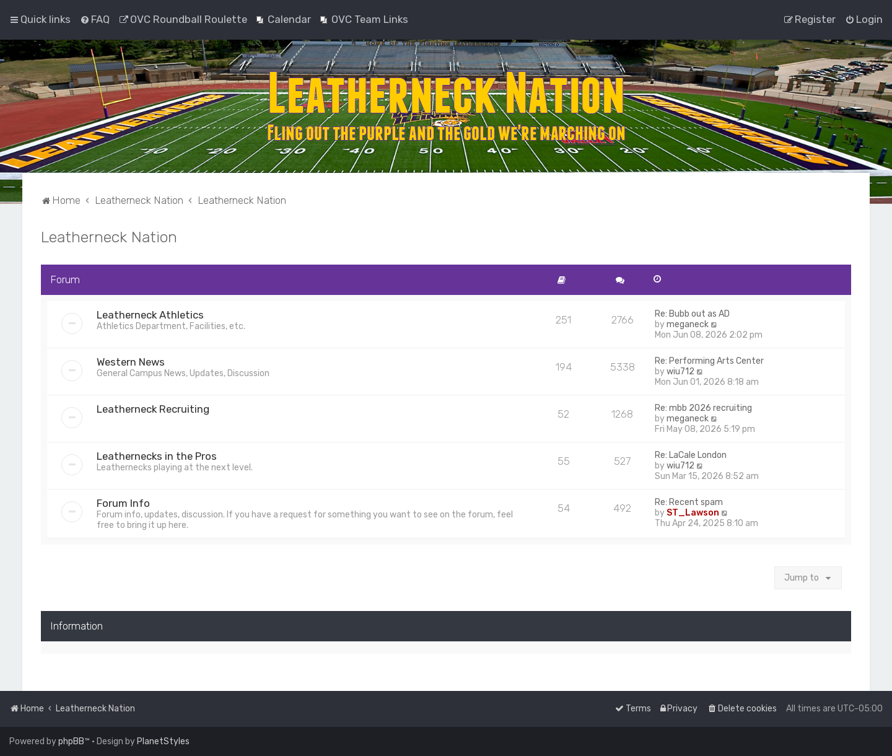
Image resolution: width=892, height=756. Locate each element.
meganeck (688, 324)
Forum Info (123, 503)
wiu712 (680, 371)
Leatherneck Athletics (150, 315)
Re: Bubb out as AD (692, 314)
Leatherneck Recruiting (153, 409)
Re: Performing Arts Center (709, 361)
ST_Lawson (693, 513)
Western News (131, 362)
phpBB (71, 741)
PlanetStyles (163, 741)
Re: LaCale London (691, 455)
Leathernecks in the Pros (157, 456)
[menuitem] (95, 19)
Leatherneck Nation (109, 236)
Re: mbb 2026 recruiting (703, 408)
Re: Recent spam (689, 502)
